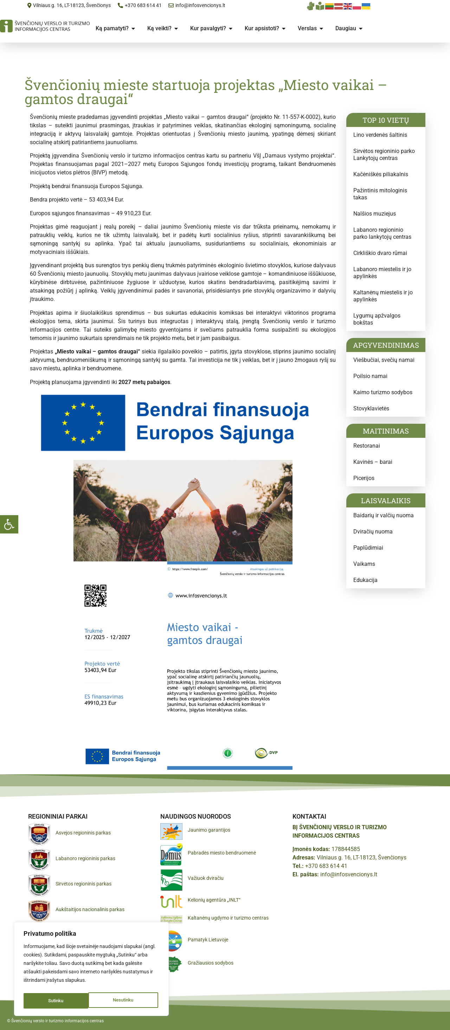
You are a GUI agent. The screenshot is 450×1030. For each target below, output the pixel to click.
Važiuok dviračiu (206, 878)
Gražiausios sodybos (210, 963)
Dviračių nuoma (373, 531)
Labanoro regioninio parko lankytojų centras (382, 233)
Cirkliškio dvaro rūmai (380, 253)
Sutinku (127, 1001)
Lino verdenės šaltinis (380, 135)
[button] (9, 524)
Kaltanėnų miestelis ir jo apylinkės (383, 296)
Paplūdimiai (368, 547)
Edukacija (365, 580)
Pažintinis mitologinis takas (380, 194)
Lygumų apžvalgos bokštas (376, 319)
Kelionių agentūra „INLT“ (214, 900)
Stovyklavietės (371, 408)
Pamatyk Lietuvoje (208, 939)
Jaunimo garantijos (209, 830)
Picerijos (363, 478)
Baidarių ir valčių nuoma (383, 515)
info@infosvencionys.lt (348, 874)
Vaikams (364, 564)
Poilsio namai (370, 376)
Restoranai (366, 445)
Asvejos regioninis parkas (83, 833)
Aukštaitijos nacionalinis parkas (90, 909)
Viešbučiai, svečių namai (383, 360)
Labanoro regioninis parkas (85, 858)
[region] (91, 970)
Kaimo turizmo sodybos (382, 392)
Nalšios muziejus (374, 213)
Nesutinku (58, 1001)
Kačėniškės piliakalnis (380, 174)
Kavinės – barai (372, 462)
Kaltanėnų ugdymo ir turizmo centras (228, 918)
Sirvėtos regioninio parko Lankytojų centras (384, 154)
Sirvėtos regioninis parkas (83, 884)
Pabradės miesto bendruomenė (222, 853)
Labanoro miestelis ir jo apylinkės (382, 273)
